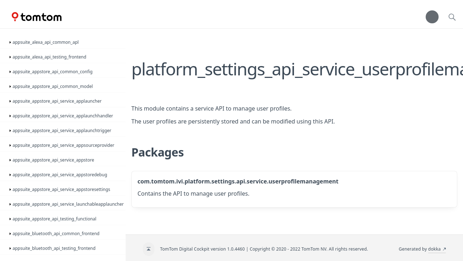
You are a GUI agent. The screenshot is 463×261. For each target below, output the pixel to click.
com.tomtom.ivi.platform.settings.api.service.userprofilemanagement (237, 181)
